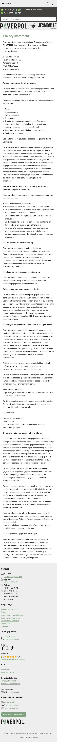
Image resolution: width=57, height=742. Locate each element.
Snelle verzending (11, 705)
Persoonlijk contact (11, 708)
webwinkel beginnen (45, 733)
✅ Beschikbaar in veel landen (29, 10)
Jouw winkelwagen (11, 639)
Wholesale (5, 669)
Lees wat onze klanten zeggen (13, 659)
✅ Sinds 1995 (7, 13)
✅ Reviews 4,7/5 (8, 10)
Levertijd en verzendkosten (12, 615)
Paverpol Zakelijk (8, 672)
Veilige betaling (10, 702)
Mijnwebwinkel (33, 737)
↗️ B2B (18, 13)
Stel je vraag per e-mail (13, 577)
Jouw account (9, 636)
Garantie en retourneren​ (10, 618)
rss (36, 733)
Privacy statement (8, 681)
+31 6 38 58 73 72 (11, 582)
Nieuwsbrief (6, 624)
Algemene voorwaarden (10, 684)
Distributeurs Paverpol (10, 621)
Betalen (4, 612)
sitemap (31, 733)
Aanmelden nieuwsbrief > (13, 714)
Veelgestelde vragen (9, 609)
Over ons (4, 626)
